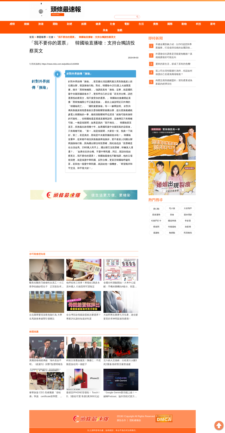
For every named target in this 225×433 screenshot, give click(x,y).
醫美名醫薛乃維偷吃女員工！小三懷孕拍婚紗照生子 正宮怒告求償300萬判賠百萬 (46, 286)
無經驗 (172, 233)
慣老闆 (156, 227)
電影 (126, 24)
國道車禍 (172, 221)
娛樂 (83, 24)
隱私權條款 (135, 420)
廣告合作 (121, 420)
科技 (198, 24)
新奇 (212, 24)
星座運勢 (156, 214)
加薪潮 (188, 227)
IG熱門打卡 (156, 221)
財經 (69, 24)
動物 (184, 24)
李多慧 (188, 221)
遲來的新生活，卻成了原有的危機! (173, 64)
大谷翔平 (188, 208)
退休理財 (188, 214)
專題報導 (41, 37)
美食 (105, 30)
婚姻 (26, 24)
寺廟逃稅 (172, 227)
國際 (169, 24)
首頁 (31, 37)
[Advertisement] (83, 228)
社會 (112, 24)
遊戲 (119, 30)
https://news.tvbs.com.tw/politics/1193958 (60, 64)
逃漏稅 (156, 233)
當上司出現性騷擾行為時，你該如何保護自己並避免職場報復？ (174, 72)
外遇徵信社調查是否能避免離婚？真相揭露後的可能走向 (174, 55)
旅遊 (40, 24)
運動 (55, 24)
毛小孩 (172, 208)
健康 (98, 24)
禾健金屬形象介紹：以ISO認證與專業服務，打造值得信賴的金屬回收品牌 (174, 46)
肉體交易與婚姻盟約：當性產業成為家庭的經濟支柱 (174, 82)
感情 (12, 24)
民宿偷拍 (188, 233)
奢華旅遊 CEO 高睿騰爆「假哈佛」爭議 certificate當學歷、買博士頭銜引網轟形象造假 (45, 396)
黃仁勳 (156, 209)
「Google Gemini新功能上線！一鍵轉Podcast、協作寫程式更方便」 (120, 396)
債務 (155, 24)
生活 (141, 24)
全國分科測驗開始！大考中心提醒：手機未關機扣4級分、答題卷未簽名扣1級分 (120, 286)
